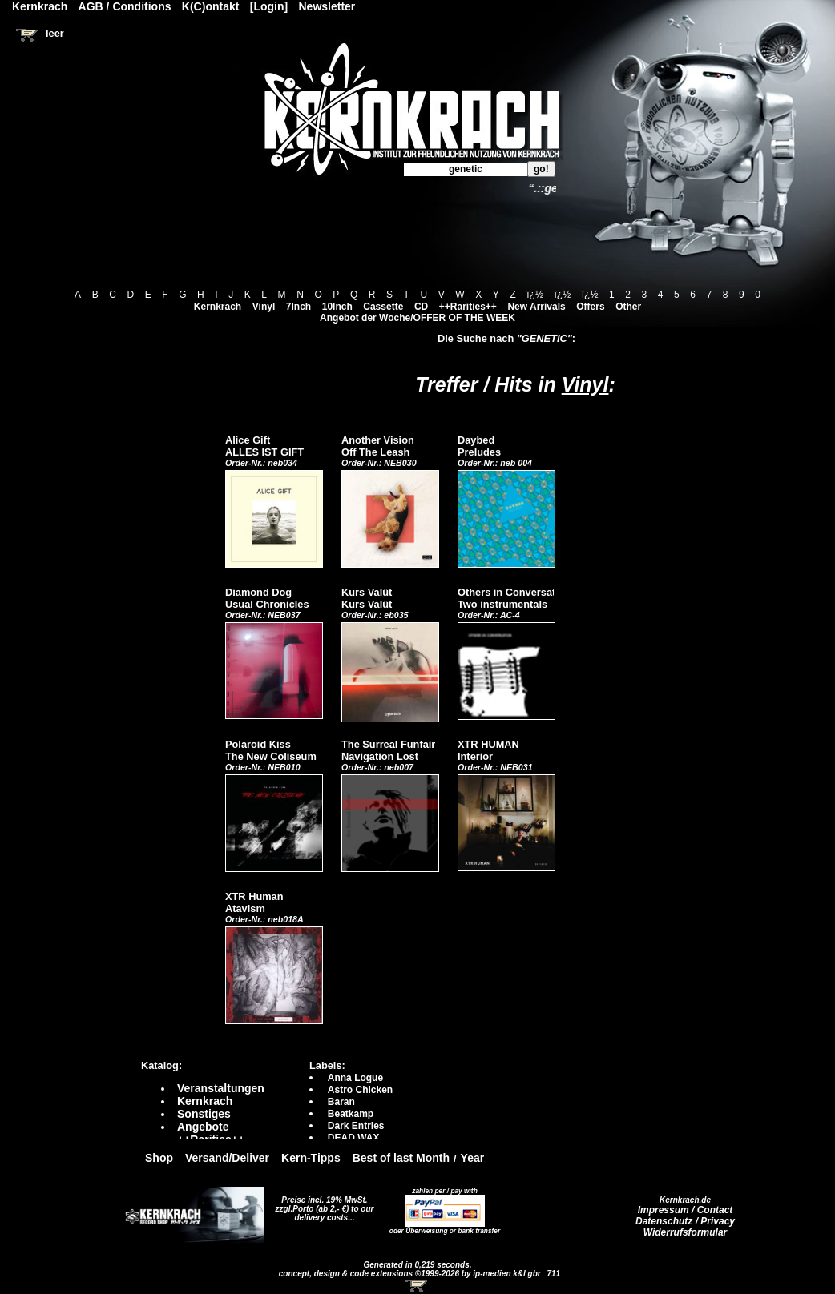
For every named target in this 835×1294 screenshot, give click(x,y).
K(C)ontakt (211, 6)
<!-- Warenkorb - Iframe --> (417, 1286)
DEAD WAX (354, 1137)
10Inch (337, 306)
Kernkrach (217, 306)
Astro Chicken (360, 1089)
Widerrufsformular (685, 1232)
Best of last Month (401, 1157)
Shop (159, 1157)
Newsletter (327, 6)
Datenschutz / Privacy (685, 1221)
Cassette (383, 306)
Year (473, 1157)
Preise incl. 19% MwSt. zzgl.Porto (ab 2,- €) (322, 1204)
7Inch (298, 306)
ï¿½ (534, 294)
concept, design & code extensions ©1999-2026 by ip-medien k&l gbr (411, 1273)
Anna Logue (355, 1077)
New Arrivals (536, 306)
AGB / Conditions (125, 6)
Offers (590, 306)
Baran (341, 1101)
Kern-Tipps (311, 1157)
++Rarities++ (468, 306)
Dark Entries (356, 1125)
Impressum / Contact (685, 1210)
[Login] (269, 6)
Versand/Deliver (227, 1157)
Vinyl (263, 306)
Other (628, 306)
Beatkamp (350, 1113)
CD (421, 306)
